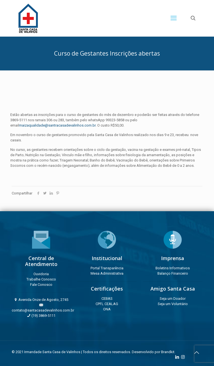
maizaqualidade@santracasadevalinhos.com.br (57, 125)
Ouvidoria (41, 274)
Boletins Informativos (172, 268)
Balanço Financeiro (172, 273)
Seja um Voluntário (173, 304)
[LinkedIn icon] (177, 357)
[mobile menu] (173, 18)
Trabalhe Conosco (41, 279)
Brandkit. (168, 352)
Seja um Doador (173, 298)
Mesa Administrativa (107, 273)
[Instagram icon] (183, 357)
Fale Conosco (41, 284)
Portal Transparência (107, 268)
